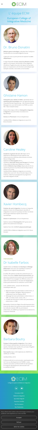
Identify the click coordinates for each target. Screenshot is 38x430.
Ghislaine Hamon (15, 95)
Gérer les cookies (19, 427)
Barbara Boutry (14, 339)
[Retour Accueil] (19, 4)
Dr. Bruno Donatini (17, 47)
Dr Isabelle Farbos (16, 262)
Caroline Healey (14, 149)
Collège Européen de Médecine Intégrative (19, 383)
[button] (2, 4)
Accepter (19, 417)
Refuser (19, 422)
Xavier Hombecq (15, 204)
